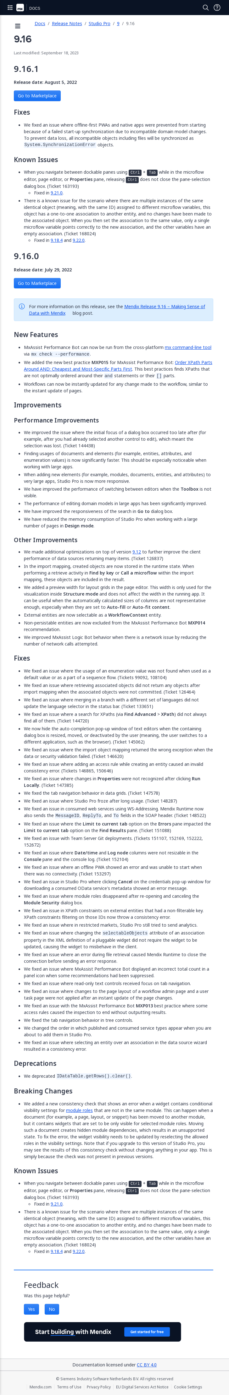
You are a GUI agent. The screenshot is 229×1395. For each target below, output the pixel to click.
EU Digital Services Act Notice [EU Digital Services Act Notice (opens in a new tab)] (142, 1387)
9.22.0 (79, 240)
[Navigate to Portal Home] (20, 7)
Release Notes (67, 23)
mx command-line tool (188, 347)
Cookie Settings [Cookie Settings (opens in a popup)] (188, 1387)
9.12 (136, 551)
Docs (40, 23)
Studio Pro (99, 23)
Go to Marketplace (37, 95)
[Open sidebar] (18, 26)
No (52, 1309)
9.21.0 (57, 192)
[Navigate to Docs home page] (35, 7)
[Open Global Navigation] (10, 8)
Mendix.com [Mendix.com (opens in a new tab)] (41, 1387)
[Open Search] (206, 8)
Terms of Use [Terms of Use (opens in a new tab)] (69, 1387)
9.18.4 (57, 240)
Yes (31, 1309)
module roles (79, 1110)
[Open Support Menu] (217, 8)
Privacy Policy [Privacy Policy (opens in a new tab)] (99, 1387)
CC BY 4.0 (147, 1364)
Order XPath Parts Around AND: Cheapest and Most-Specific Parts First (118, 365)
